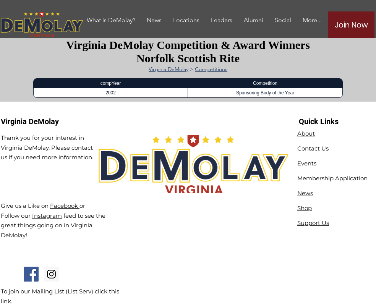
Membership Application (332, 178)
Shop (304, 208)
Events (306, 163)
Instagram (47, 215)
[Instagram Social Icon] (51, 274)
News (305, 193)
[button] (253, 20)
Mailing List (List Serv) (62, 291)
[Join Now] (351, 24)
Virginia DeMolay (168, 69)
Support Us (313, 223)
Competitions (211, 69)
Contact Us (313, 148)
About (306, 133)
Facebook (64, 205)
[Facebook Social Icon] (31, 274)
